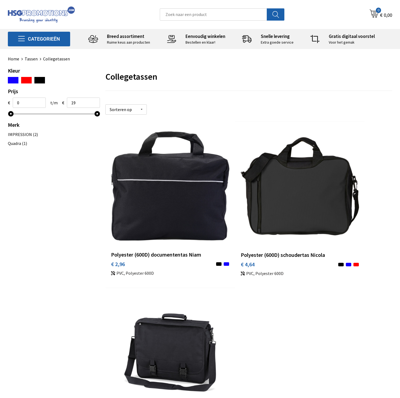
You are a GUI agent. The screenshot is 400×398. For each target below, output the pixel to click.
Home (13, 59)
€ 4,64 (213, 229)
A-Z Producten (124, 324)
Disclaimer (312, 332)
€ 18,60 (310, 229)
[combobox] (213, 14)
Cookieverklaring (318, 316)
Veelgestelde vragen (130, 316)
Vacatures (216, 332)
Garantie (215, 324)
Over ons (119, 307)
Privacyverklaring (318, 324)
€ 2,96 (118, 237)
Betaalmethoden (223, 316)
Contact (214, 307)
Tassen (31, 59)
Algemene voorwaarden (324, 307)
